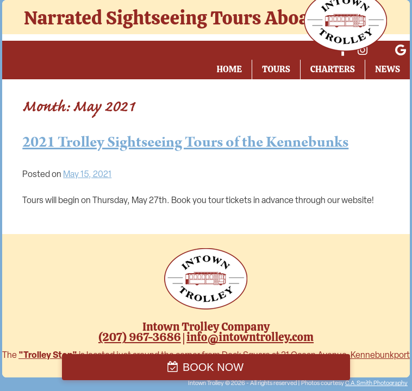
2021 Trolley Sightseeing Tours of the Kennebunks (185, 142)
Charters (332, 69)
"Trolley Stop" (47, 355)
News (387, 69)
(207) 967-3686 (139, 337)
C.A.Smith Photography (376, 384)
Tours (276, 69)
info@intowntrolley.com (250, 337)
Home (229, 69)
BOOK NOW (213, 367)
